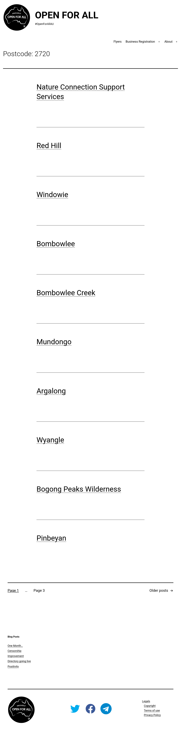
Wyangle (50, 440)
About (168, 41)
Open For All (66, 15)
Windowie (52, 194)
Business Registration (140, 41)
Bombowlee (56, 243)
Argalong (51, 391)
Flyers (117, 41)
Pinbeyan (51, 538)
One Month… (15, 645)
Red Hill (49, 145)
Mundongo (54, 341)
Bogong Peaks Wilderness (79, 489)
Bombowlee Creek (66, 292)
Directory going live (19, 661)
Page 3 (39, 590)
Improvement (16, 656)
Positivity (13, 666)
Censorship (14, 650)
